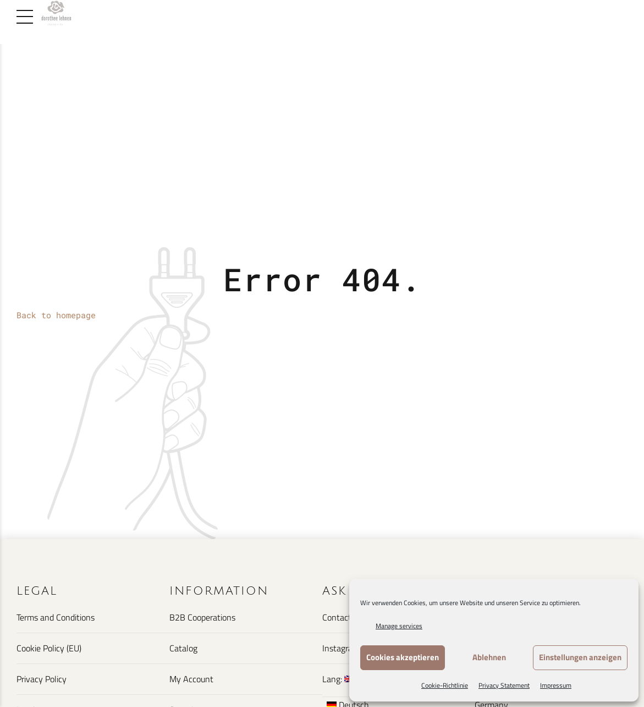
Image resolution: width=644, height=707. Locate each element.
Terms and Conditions (55, 617)
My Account (191, 679)
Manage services (399, 626)
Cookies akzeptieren (402, 657)
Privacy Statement (504, 685)
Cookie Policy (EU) (48, 648)
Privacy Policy (41, 679)
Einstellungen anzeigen (580, 657)
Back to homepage (56, 314)
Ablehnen (489, 657)
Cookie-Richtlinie (444, 685)
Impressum (555, 685)
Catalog (183, 648)
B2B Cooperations (202, 617)
